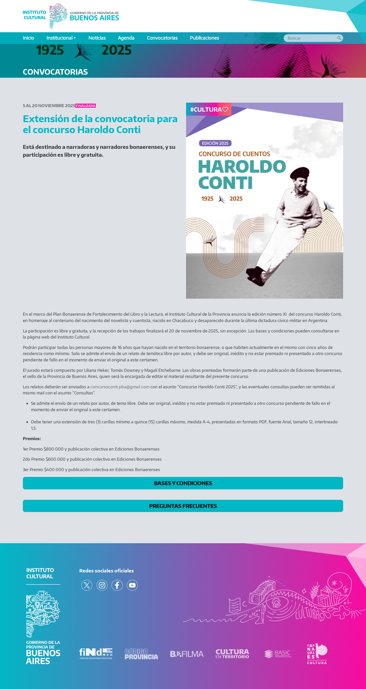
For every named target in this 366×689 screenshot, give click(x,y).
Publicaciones (204, 38)
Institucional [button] (59, 38)
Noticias (96, 38)
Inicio (28, 38)
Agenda (126, 38)
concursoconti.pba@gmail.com (119, 386)
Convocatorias (162, 38)
